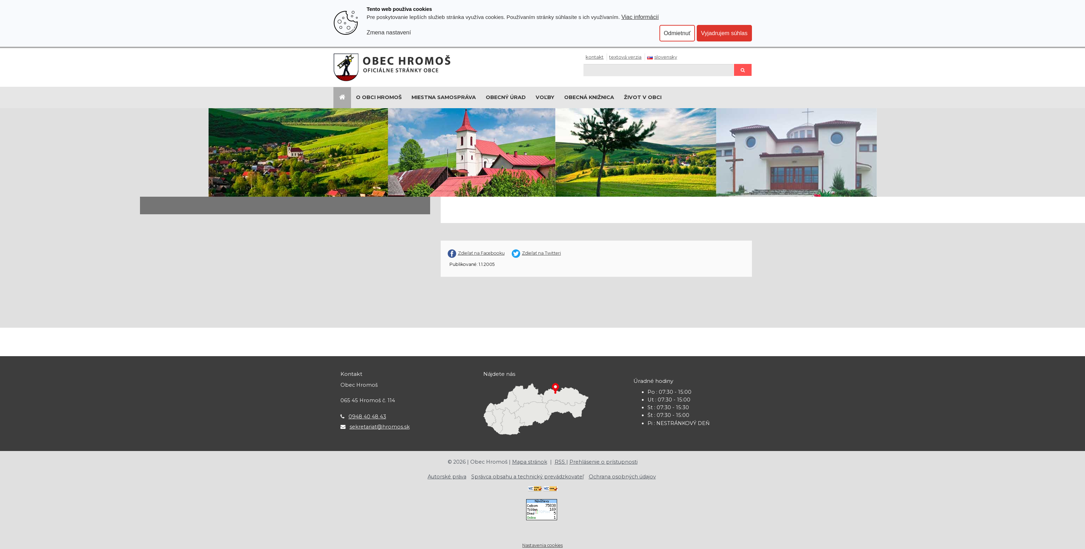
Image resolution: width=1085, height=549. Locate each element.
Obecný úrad (506, 97)
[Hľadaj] (658, 70)
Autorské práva (447, 476)
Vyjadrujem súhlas (724, 33)
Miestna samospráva (443, 97)
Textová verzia (625, 57)
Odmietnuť (677, 33)
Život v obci (643, 97)
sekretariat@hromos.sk (380, 427)
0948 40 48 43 (367, 416)
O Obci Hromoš (379, 97)
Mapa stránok (529, 462)
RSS (560, 462)
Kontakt (595, 57)
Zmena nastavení (389, 32)
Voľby (545, 97)
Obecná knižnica (589, 97)
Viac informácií (640, 17)
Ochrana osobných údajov (622, 476)
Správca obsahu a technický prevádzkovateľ (527, 476)
